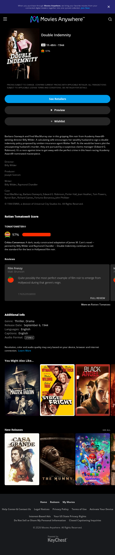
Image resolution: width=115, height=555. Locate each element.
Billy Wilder (11, 165)
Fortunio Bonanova (44, 197)
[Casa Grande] (22, 459)
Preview (57, 110)
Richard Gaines (25, 197)
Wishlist (57, 121)
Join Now (85, 8)
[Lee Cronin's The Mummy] (57, 459)
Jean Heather (85, 194)
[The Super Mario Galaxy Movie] (92, 459)
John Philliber (62, 197)
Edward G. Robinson (53, 194)
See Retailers (57, 99)
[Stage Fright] (57, 390)
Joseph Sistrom (13, 175)
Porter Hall (71, 194)
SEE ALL (106, 430)
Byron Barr (10, 197)
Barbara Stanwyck (32, 194)
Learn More (24, 350)
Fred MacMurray (13, 194)
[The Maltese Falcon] (22, 390)
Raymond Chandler (28, 184)
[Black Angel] (92, 390)
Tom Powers (99, 194)
